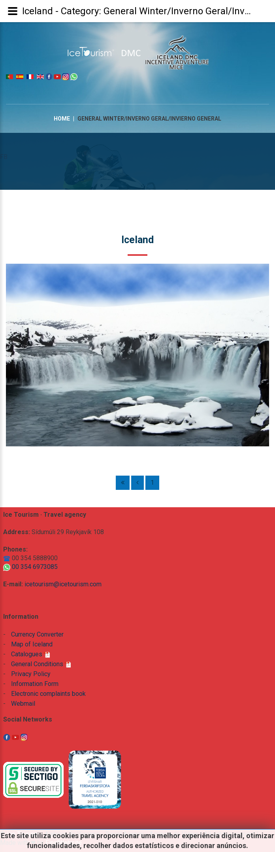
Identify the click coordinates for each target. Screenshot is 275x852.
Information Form (34, 684)
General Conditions (41, 664)
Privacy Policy (31, 674)
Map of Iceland (32, 644)
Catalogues (30, 654)
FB (4, 157)
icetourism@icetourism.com (63, 584)
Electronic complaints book (48, 693)
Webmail (23, 703)
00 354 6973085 (30, 567)
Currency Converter (37, 634)
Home (62, 118)
